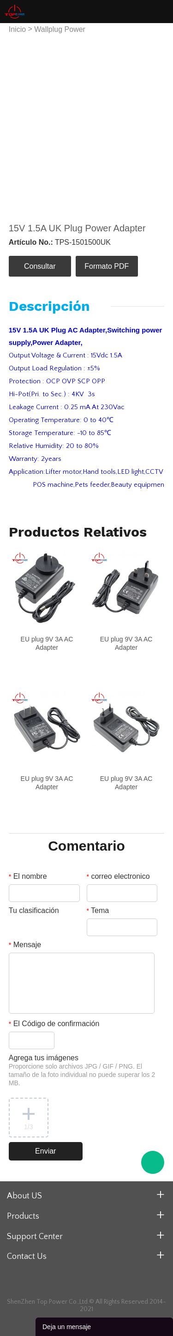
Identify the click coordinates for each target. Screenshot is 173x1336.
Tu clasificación (34, 910)
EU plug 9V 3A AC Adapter (47, 643)
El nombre (28, 876)
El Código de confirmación (54, 1024)
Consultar (39, 266)
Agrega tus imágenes (82, 1070)
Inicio (17, 29)
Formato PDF (106, 266)
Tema (98, 910)
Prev (20, 123)
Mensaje (25, 945)
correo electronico (118, 876)
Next (152, 123)
